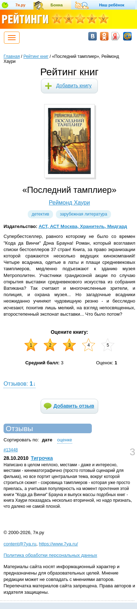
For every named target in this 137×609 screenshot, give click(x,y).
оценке (64, 439)
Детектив (40, 214)
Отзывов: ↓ (20, 384)
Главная (12, 56)
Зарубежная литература (83, 214)
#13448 (11, 449)
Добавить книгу (74, 85)
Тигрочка (42, 458)
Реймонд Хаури (69, 203)
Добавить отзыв (73, 406)
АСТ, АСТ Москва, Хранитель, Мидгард (82, 226)
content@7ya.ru (20, 544)
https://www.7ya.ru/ (58, 544)
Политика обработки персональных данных (50, 555)
